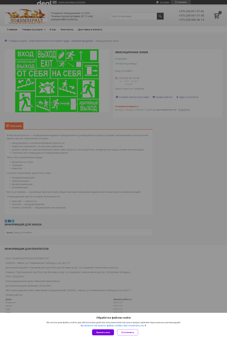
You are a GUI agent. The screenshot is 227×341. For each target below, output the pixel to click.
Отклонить (127, 332)
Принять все (103, 332)
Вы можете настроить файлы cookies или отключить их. (112, 325)
